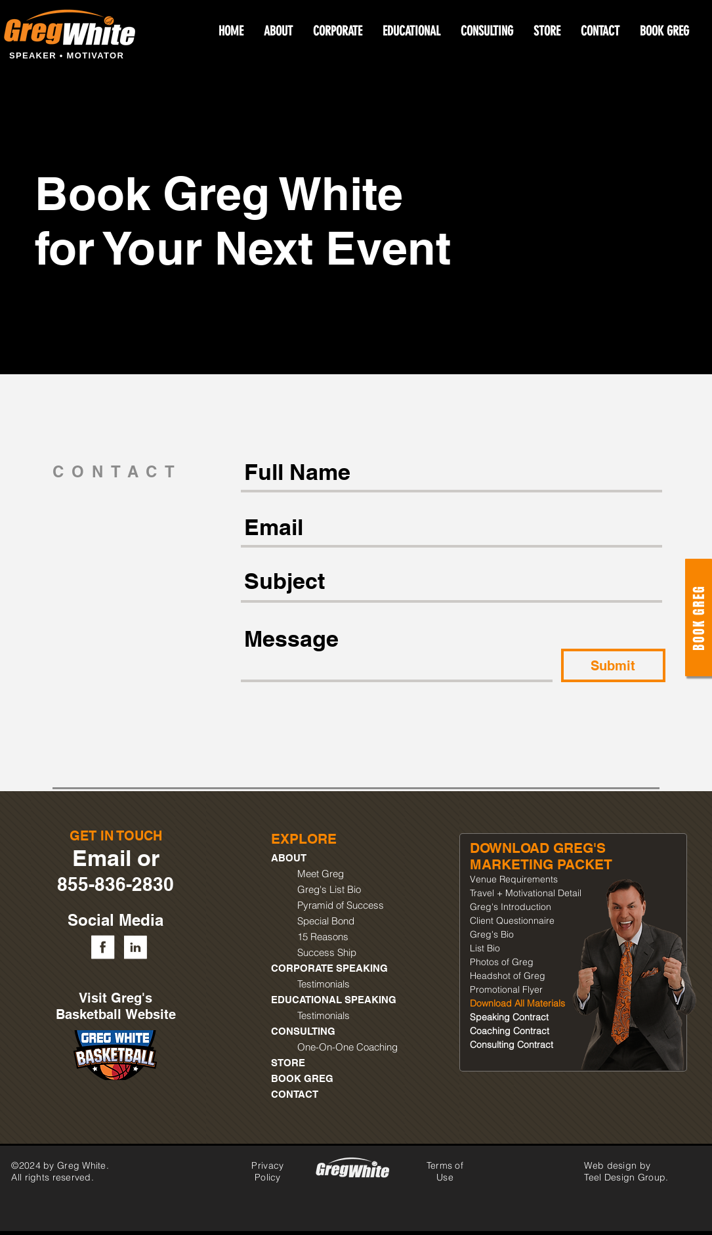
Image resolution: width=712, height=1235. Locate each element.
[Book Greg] (698, 617)
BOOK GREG (302, 1078)
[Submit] (613, 665)
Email (101, 857)
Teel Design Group (624, 1177)
